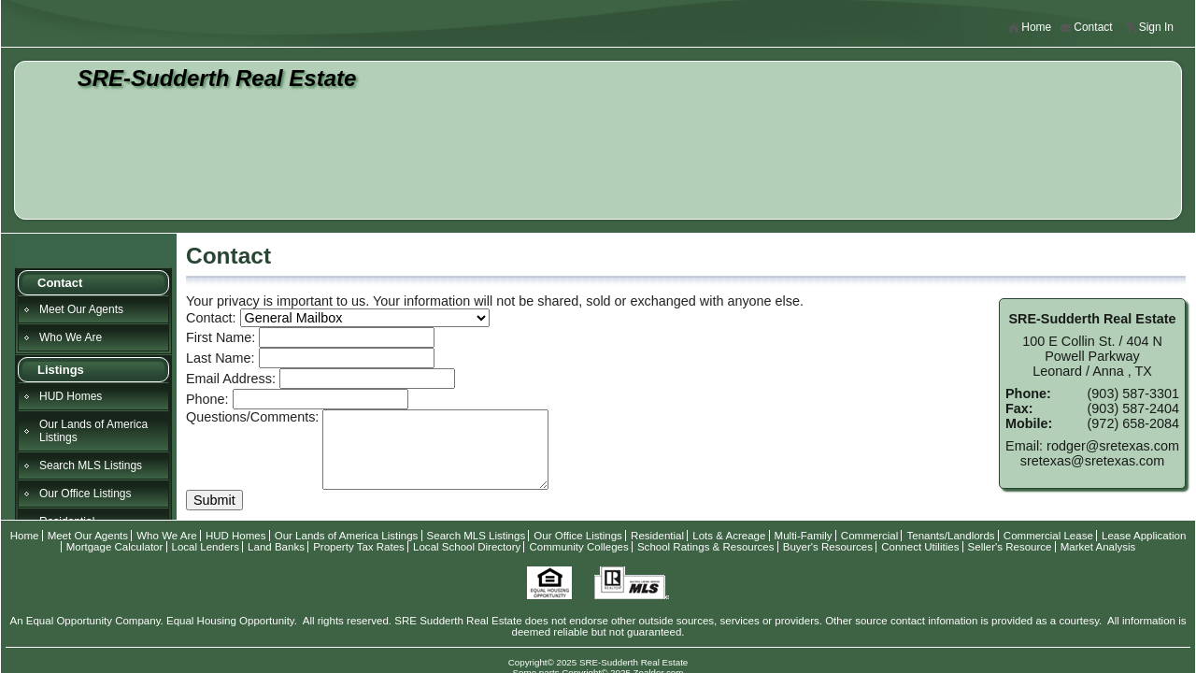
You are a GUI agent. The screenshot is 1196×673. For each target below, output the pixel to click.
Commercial (869, 535)
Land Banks (276, 546)
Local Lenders (205, 546)
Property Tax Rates (359, 546)
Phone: (207, 399)
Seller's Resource (1010, 546)
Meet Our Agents (81, 309)
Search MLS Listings (90, 465)
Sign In (1149, 28)
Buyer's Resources (828, 546)
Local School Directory (466, 546)
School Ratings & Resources (706, 546)
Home (1029, 28)
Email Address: (231, 378)
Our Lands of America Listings (93, 431)
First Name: (220, 337)
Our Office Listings (85, 493)
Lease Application (1144, 535)
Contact (1086, 28)
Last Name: (220, 358)
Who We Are (70, 337)
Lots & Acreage (728, 535)
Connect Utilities (920, 546)
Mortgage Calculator (115, 546)
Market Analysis (1098, 546)
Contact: (211, 317)
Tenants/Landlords (950, 535)
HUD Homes (70, 396)
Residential (657, 535)
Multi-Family (804, 535)
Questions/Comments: (252, 416)
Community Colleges (578, 546)
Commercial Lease (1048, 535)
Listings (60, 370)
